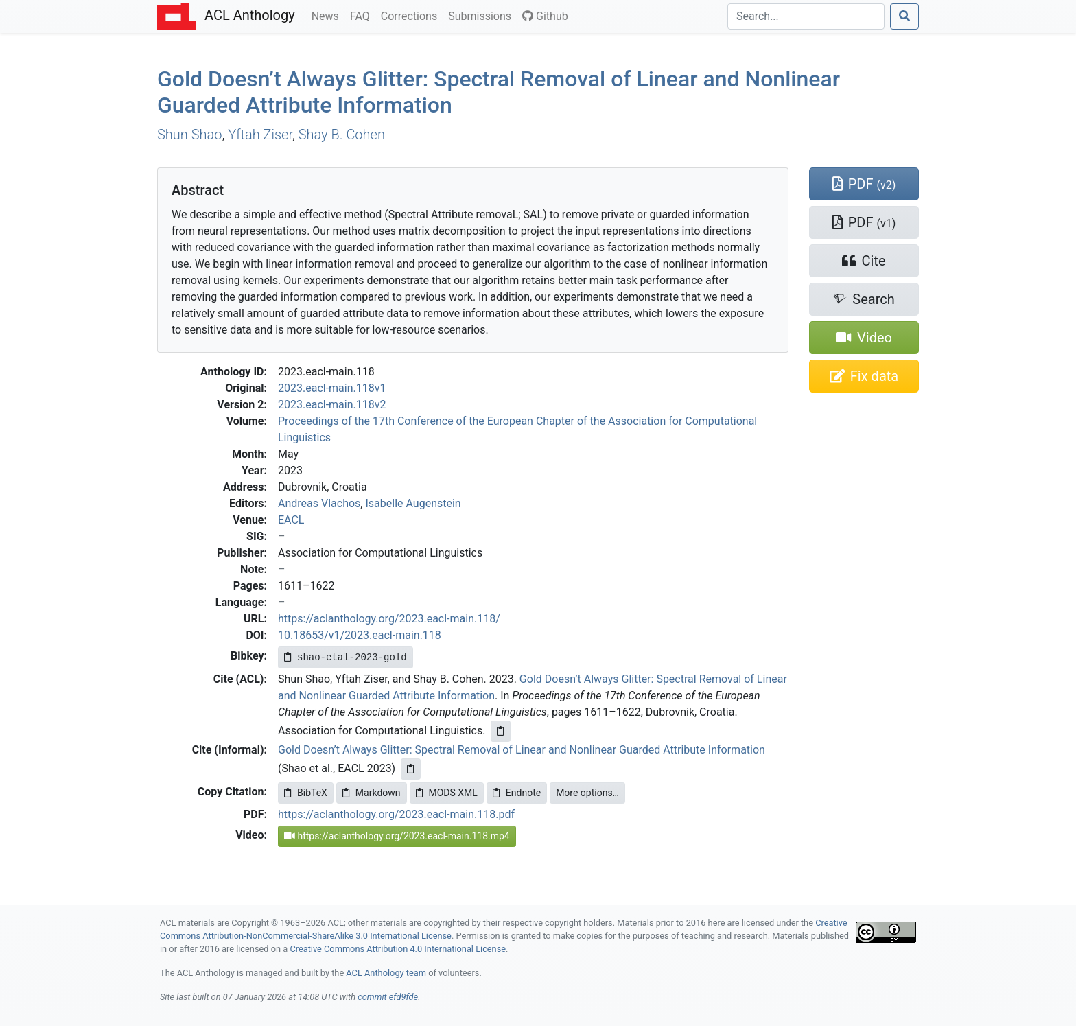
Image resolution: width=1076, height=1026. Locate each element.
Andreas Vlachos (319, 503)
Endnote (517, 792)
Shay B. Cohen (342, 134)
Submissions (482, 15)
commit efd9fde (388, 997)
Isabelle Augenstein (412, 503)
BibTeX (305, 792)
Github (545, 16)
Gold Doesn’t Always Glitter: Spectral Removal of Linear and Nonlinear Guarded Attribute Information (521, 749)
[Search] (806, 16)
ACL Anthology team (386, 973)
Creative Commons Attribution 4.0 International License (398, 949)
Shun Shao (189, 134)
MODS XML (447, 792)
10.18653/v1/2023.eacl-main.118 (359, 635)
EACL (291, 519)
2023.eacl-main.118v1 (332, 388)
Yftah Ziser (260, 134)
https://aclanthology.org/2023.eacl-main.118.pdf (396, 814)
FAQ (362, 15)
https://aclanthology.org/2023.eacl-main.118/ (389, 618)
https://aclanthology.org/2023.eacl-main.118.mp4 (397, 835)
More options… (587, 792)
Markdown (371, 792)
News (328, 15)
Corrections (412, 15)
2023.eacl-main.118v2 (332, 404)
